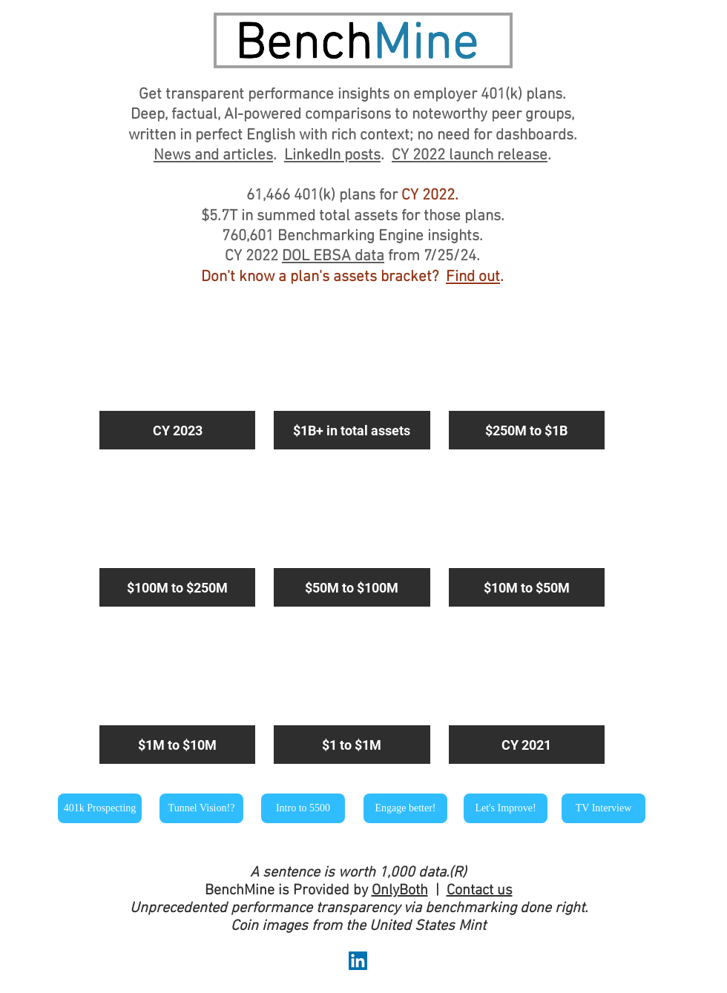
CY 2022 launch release (469, 155)
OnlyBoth (400, 891)
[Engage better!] (405, 808)
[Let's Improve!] (505, 808)
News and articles (213, 155)
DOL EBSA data (333, 256)
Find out (473, 277)
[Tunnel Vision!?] (201, 808)
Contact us (480, 891)
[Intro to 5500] (303, 808)
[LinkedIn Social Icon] (358, 960)
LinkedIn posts (332, 155)
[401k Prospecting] (100, 808)
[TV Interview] (603, 808)
